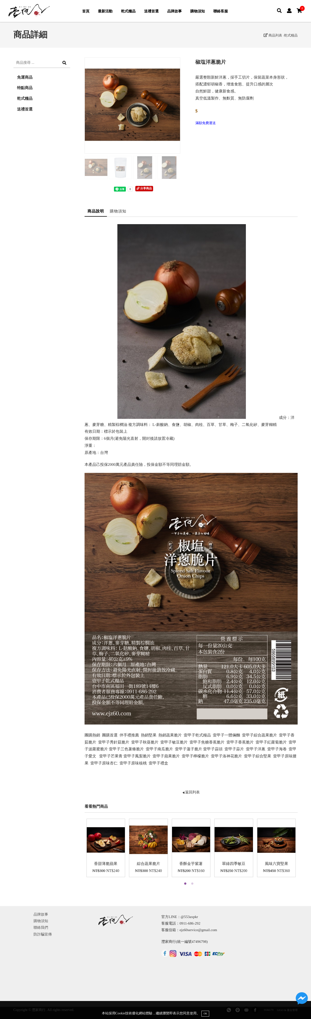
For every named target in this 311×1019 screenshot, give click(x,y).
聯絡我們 (41, 927)
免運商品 (25, 77)
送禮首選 (151, 11)
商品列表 (273, 35)
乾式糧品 (128, 11)
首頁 (85, 11)
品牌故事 (174, 11)
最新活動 (105, 11)
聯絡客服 (220, 11)
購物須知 (197, 11)
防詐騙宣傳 (43, 934)
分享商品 (144, 188)
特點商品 (25, 88)
